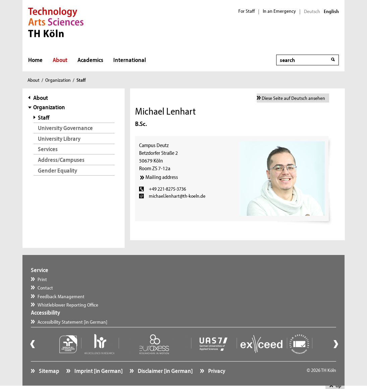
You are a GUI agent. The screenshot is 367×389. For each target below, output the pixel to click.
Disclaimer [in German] (165, 371)
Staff (44, 117)
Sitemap (48, 371)
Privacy (216, 371)
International (129, 60)
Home (35, 60)
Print (42, 279)
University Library (59, 138)
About (60, 60)
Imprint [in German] (98, 371)
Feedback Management (61, 296)
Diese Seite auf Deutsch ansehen (293, 98)
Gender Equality (57, 170)
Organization (58, 80)
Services (48, 149)
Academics (90, 60)
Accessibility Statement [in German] (72, 322)
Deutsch (312, 11)
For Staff (246, 11)
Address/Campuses (61, 160)
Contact (45, 287)
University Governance (65, 128)
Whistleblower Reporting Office (68, 305)
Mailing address (161, 177)
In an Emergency (279, 11)
